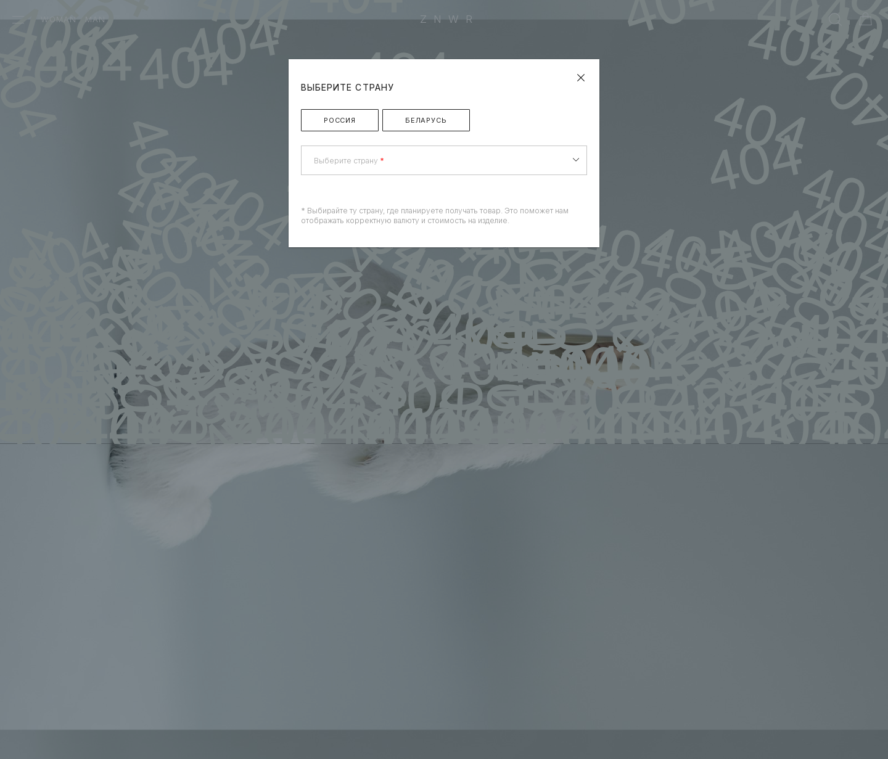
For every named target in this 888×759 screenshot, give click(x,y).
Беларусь (426, 120)
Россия (340, 120)
